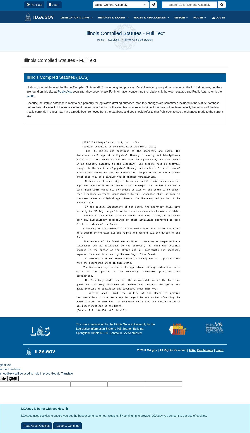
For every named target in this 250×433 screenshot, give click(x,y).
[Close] (67, 425)
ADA (192, 350)
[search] (189, 4)
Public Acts (65, 91)
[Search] (222, 4)
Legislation (114, 39)
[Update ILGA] (153, 4)
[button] (74, 18)
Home (100, 39)
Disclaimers (205, 350)
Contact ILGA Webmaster (126, 333)
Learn (219, 350)
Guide (30, 95)
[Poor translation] (13, 378)
